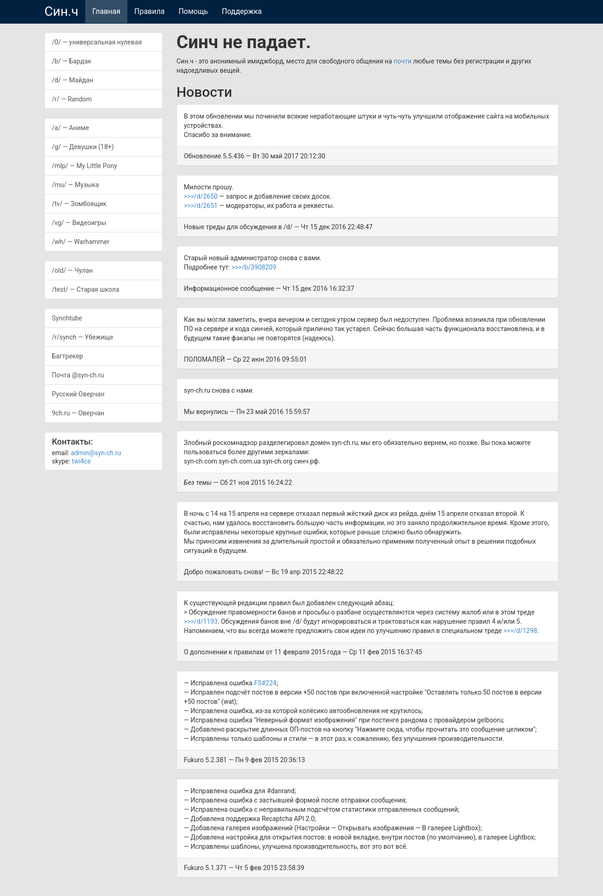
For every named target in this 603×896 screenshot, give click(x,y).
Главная (106, 11)
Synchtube (67, 318)
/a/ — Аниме (70, 128)
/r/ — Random (72, 99)
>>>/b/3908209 (254, 267)
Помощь (192, 11)
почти (403, 61)
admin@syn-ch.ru (96, 453)
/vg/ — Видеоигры (79, 222)
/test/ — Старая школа (85, 289)
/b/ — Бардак (71, 61)
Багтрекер (67, 356)
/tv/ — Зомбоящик (79, 203)
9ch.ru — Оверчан (78, 413)
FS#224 (265, 683)
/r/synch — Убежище (82, 337)
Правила (149, 11)
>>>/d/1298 (520, 630)
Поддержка (242, 11)
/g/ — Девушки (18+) (83, 146)
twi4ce (81, 461)
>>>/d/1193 (201, 621)
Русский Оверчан (78, 394)
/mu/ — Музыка (75, 184)
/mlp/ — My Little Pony (84, 165)
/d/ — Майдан (72, 80)
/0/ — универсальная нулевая (97, 42)
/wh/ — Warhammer (80, 241)
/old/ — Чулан (72, 270)
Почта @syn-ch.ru (78, 375)
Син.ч (61, 11)
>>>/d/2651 (201, 205)
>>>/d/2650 (201, 196)
